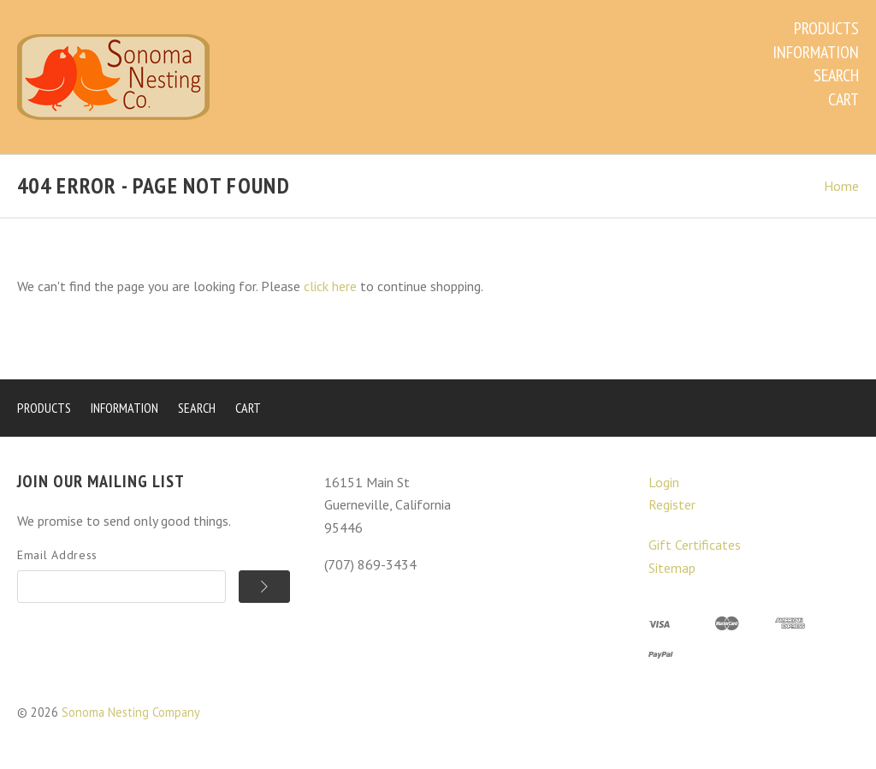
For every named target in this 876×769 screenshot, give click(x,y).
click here (330, 286)
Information (815, 52)
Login (663, 482)
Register (671, 504)
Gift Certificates (694, 544)
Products (826, 28)
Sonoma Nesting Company (131, 712)
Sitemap (671, 567)
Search (836, 75)
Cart (843, 99)
